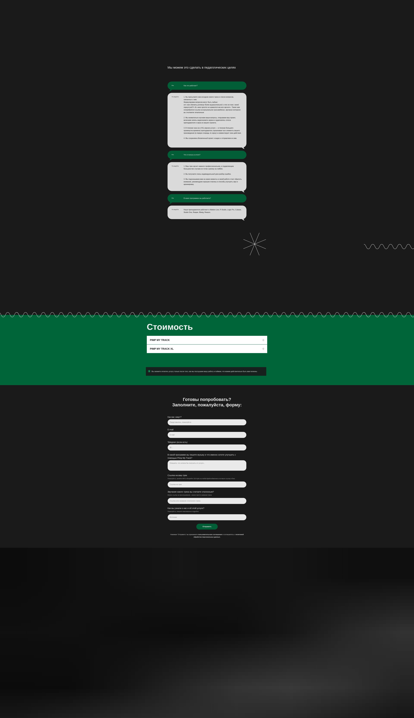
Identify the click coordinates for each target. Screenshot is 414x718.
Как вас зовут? (175, 419)
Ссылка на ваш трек (177, 477)
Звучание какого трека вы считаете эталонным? (191, 493)
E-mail (170, 431)
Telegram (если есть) (177, 444)
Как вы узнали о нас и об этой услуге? (186, 510)
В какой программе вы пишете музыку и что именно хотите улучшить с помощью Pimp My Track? (202, 458)
